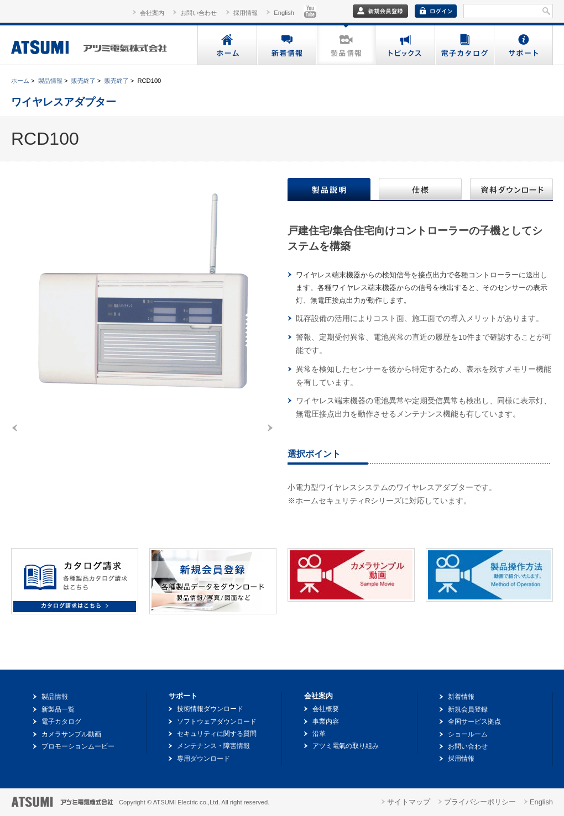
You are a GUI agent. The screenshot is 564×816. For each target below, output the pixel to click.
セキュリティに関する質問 (217, 734)
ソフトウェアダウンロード (217, 721)
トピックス (404, 45)
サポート (523, 45)
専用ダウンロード (203, 758)
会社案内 (152, 12)
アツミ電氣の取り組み (345, 746)
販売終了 (83, 80)
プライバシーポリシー (480, 802)
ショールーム (468, 734)
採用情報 (245, 12)
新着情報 (286, 45)
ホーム (227, 45)
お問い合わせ (198, 12)
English (284, 12)
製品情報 (345, 45)
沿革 (319, 734)
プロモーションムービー (77, 746)
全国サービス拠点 (474, 721)
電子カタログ (463, 45)
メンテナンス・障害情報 (213, 746)
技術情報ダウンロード (210, 709)
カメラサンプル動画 (71, 734)
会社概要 (325, 709)
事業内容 (325, 721)
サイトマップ (408, 802)
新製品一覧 (58, 709)
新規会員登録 (468, 709)
